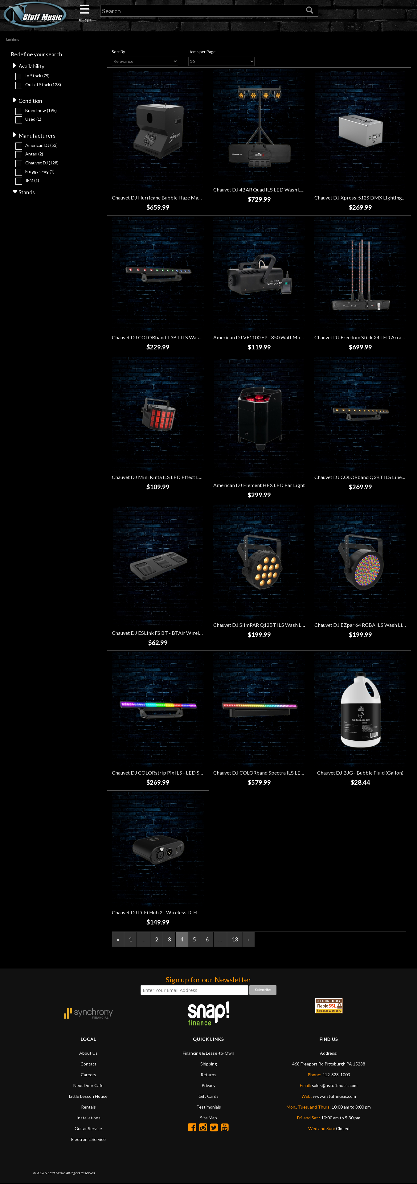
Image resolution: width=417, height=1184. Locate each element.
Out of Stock (43, 84)
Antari (34, 154)
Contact (88, 1064)
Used (33, 119)
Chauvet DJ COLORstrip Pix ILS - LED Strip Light (166, 773)
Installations (88, 1118)
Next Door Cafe (88, 1085)
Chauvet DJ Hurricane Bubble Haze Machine (161, 198)
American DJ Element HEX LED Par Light (259, 485)
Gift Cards (208, 1096)
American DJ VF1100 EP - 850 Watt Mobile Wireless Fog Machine (286, 337)
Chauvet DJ (42, 163)
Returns (208, 1074)
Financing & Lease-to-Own (208, 1053)
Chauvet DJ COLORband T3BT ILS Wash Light (163, 337)
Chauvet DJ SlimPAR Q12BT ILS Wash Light (261, 625)
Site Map (208, 1118)
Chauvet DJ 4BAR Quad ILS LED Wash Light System (270, 190)
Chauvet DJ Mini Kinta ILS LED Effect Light (160, 477)
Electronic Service (88, 1139)
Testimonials (208, 1107)
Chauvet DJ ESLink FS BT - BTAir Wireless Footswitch (172, 633)
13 (235, 939)
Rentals (88, 1107)
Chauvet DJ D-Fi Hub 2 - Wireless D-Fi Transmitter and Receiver (183, 913)
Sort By (118, 52)
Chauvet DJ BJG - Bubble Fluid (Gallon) (360, 773)
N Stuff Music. (54, 1173)
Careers (88, 1074)
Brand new (41, 111)
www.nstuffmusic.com (334, 1096)
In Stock (37, 76)
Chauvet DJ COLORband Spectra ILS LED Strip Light (271, 773)
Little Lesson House (88, 1096)
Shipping (208, 1064)
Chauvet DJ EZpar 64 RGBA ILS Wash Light (362, 625)
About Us (88, 1053)
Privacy (208, 1085)
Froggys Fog (40, 172)
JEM (32, 180)
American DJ (41, 145)
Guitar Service (88, 1128)
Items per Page (201, 52)
